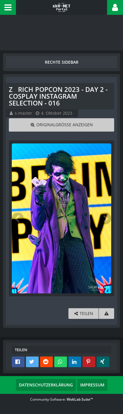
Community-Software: (61, 399)
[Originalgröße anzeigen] (61, 125)
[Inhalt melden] (106, 313)
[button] (8, 7)
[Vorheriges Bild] (18, 218)
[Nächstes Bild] (105, 218)
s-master (23, 113)
